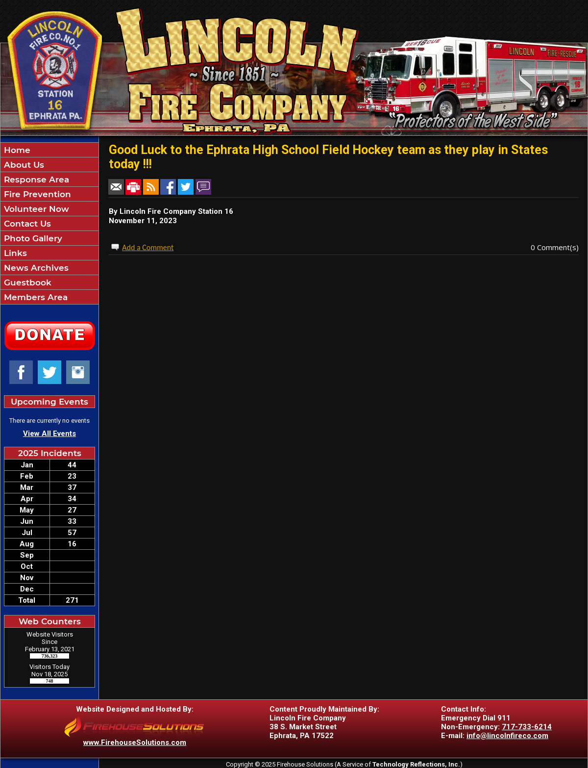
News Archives (35, 268)
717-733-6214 (527, 726)
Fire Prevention (36, 194)
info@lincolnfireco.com (507, 735)
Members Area (34, 297)
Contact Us (26, 224)
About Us (22, 165)
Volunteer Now (35, 209)
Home (15, 150)
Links (14, 253)
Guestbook (26, 282)
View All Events (49, 433)
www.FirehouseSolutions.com (134, 742)
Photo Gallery (31, 238)
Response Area (35, 179)
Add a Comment (147, 247)
